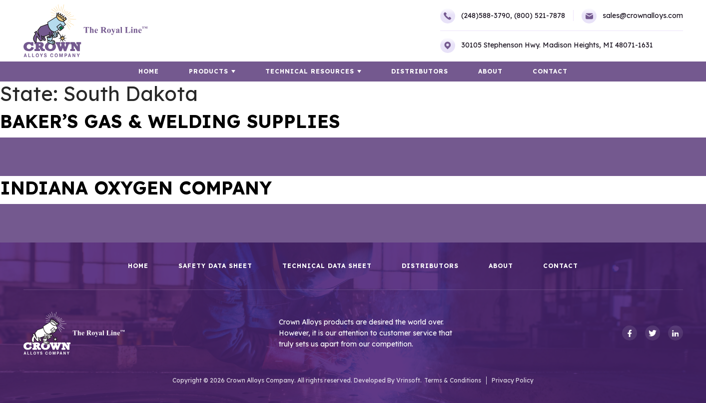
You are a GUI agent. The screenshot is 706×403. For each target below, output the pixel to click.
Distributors (419, 71)
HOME (148, 71)
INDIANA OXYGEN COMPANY (136, 187)
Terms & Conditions (452, 380)
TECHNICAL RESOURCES (309, 71)
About (490, 71)
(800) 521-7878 (539, 15)
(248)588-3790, (476, 16)
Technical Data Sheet (327, 266)
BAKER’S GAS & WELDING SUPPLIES (170, 121)
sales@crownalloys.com (632, 16)
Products (208, 71)
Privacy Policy (513, 380)
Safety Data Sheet (215, 266)
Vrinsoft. (409, 380)
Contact (550, 71)
